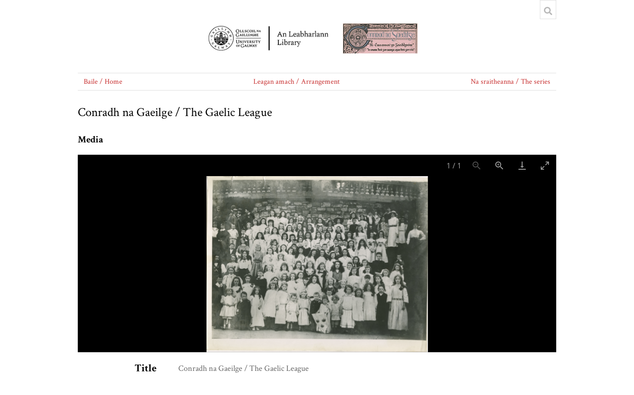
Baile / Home (103, 81)
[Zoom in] (499, 165)
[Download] (522, 165)
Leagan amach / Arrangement (296, 81)
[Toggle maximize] (544, 165)
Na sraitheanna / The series (510, 81)
